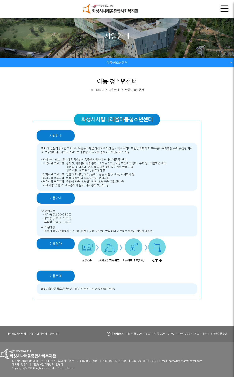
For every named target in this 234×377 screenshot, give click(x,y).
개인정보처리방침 (16, 334)
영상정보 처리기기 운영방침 (44, 334)
